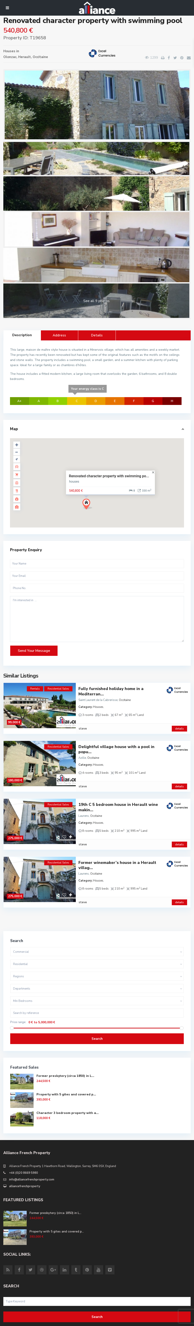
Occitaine (40, 57)
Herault (24, 57)
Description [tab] (22, 335)
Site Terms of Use (15, 1321)
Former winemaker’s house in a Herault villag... (117, 849)
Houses (9, 51)
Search (97, 1017)
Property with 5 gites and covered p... (66, 1072)
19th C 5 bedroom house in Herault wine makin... (118, 796)
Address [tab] (59, 335)
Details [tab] (97, 335)
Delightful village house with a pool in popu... (116, 744)
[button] (89, 505)
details (179, 723)
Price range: (18, 1000)
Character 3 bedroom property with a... (67, 1091)
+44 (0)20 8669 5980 (23, 1151)
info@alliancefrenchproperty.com (31, 1158)
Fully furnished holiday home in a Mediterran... (111, 691)
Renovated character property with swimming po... (109, 476)
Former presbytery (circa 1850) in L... (65, 1054)
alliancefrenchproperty (24, 1164)
